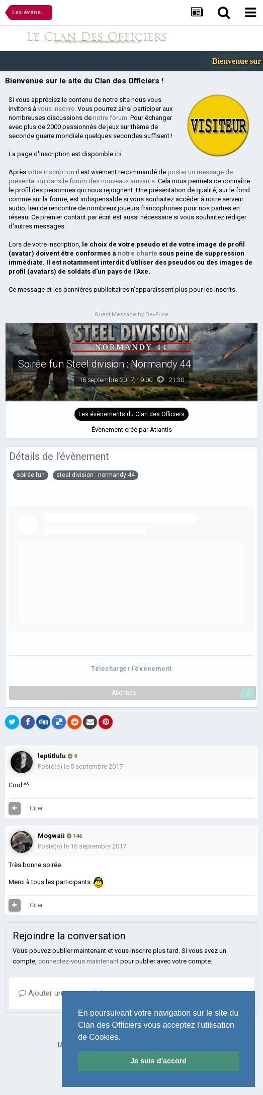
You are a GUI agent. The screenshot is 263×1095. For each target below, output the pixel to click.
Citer (36, 808)
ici (118, 154)
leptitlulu (52, 756)
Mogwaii (51, 835)
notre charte (137, 253)
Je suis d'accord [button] (158, 1061)
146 (74, 836)
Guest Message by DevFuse (131, 314)
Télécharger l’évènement (131, 668)
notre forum (110, 117)
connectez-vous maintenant (78, 961)
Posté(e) (80, 766)
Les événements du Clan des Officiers (131, 414)
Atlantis (161, 429)
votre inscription (51, 172)
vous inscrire (56, 108)
